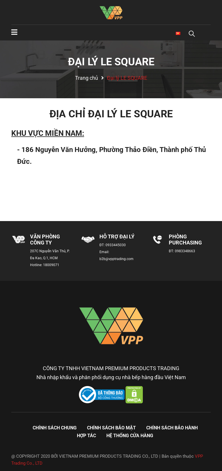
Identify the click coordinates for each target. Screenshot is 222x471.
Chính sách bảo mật (111, 428)
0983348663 (185, 251)
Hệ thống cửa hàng (129, 435)
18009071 (51, 265)
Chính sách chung (55, 428)
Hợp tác (86, 435)
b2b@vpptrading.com (116, 259)
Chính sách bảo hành (172, 428)
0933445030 (116, 245)
